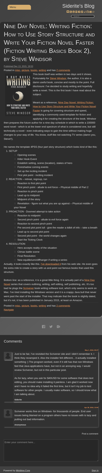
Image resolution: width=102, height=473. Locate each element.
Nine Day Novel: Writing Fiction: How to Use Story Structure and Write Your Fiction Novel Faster (64, 106)
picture (25, 70)
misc (17, 70)
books (34, 70)
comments (63, 70)
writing (42, 70)
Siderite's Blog (78, 6)
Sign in (95, 470)
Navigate (9, 309)
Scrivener (28, 288)
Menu (13, 7)
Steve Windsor (58, 78)
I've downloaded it (51, 264)
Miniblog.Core (23, 470)
